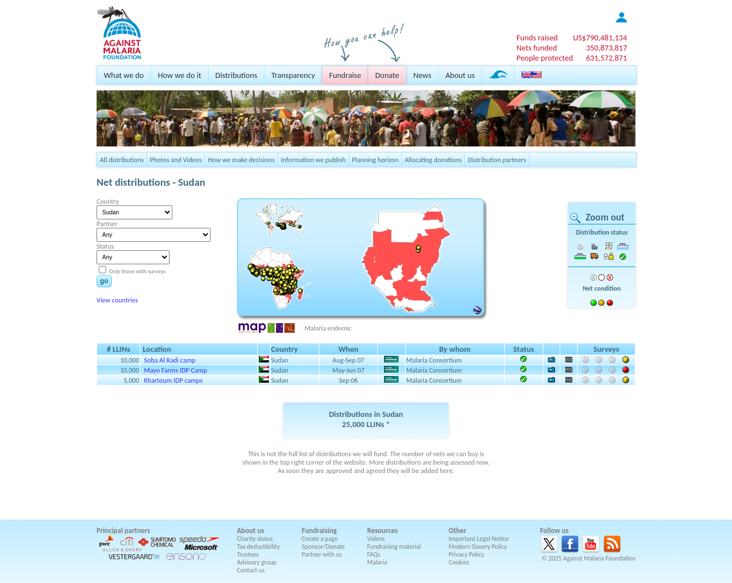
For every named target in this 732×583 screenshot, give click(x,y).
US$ (600, 38)
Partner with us (322, 554)
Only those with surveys (137, 271)
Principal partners (123, 530)
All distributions (122, 159)
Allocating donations (433, 159)
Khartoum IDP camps (173, 380)
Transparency (293, 75)
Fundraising (319, 530)
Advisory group (257, 562)
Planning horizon (375, 159)
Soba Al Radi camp (170, 360)
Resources (382, 530)
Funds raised (537, 38)
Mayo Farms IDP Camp (175, 370)
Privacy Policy (466, 554)
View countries (117, 300)
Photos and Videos (176, 159)
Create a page (320, 539)
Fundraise (345, 75)
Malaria (377, 562)
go (104, 281)
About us (459, 75)
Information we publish (313, 159)
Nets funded (536, 48)
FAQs (374, 554)
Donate (387, 75)
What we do (124, 75)
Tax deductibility (258, 546)
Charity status (255, 539)
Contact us (250, 570)
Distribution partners (497, 159)
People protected (544, 58)
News (422, 75)
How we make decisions (241, 159)
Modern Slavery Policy (478, 546)
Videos (376, 539)
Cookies (459, 562)
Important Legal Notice (479, 539)
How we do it (179, 75)
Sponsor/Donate (323, 546)
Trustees (248, 554)
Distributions (237, 75)
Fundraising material (394, 546)
